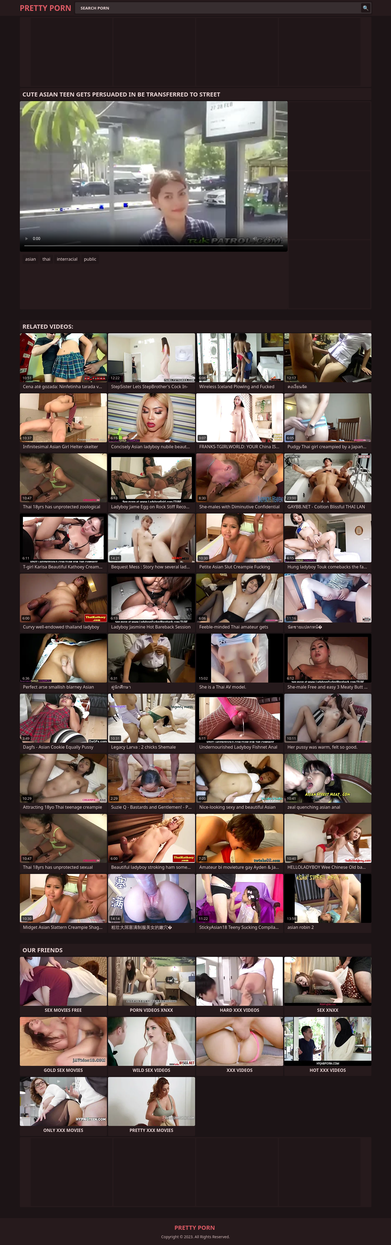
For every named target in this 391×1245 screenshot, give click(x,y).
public (90, 259)
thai (46, 259)
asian (30, 259)
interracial (67, 259)
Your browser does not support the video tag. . (154, 176)
